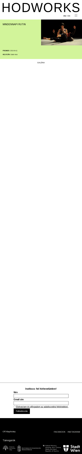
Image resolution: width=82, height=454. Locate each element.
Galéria (41, 63)
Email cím (19, 399)
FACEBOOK (59, 432)
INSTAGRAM (74, 432)
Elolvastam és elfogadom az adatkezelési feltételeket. (42, 407)
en (69, 16)
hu (64, 16)
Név (16, 392)
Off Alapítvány (9, 431)
